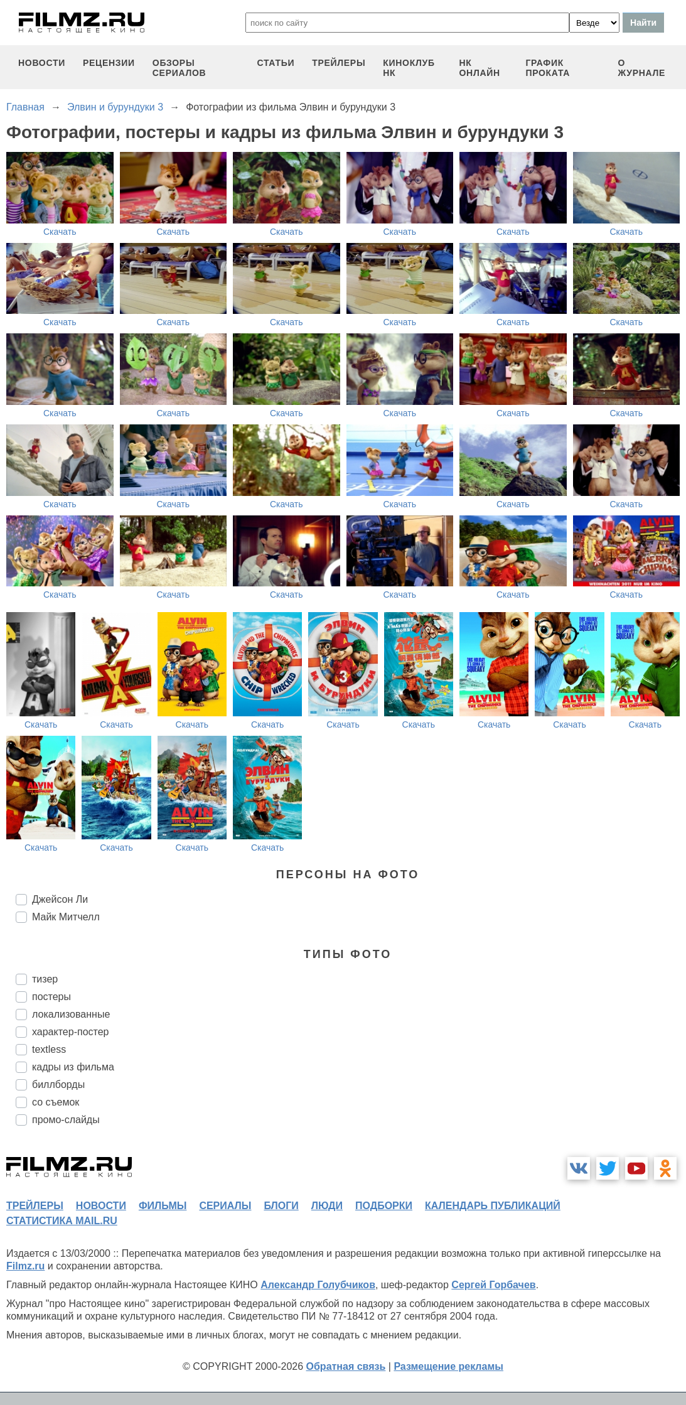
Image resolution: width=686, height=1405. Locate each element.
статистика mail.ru (61, 1220)
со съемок (55, 1102)
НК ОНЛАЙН (479, 68)
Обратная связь (346, 1366)
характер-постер (70, 1031)
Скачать (60, 232)
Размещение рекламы (448, 1366)
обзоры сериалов (179, 68)
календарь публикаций (492, 1205)
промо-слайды (66, 1119)
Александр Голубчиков (317, 1284)
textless (49, 1049)
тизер (45, 979)
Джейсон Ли (60, 899)
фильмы (162, 1205)
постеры (51, 996)
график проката (547, 68)
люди (327, 1205)
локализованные (71, 1014)
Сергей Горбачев (493, 1284)
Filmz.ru (25, 1266)
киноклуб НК (408, 68)
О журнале (642, 68)
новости (41, 63)
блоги (281, 1205)
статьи (275, 63)
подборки (383, 1205)
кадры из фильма (73, 1067)
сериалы (225, 1205)
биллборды (58, 1084)
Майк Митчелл (66, 917)
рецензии (109, 63)
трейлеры (338, 63)
